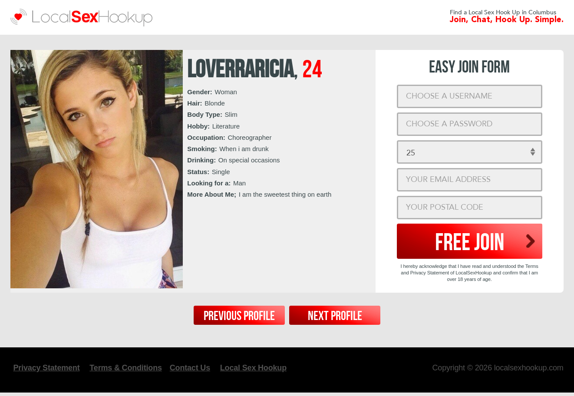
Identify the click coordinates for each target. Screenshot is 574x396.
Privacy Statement (54, 369)
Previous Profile (239, 316)
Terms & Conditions (133, 369)
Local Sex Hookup (261, 369)
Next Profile (335, 316)
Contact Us (198, 369)
